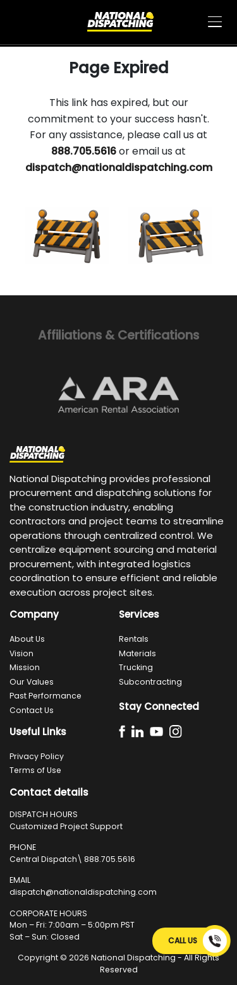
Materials (137, 653)
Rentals (134, 639)
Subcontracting (150, 681)
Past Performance (45, 695)
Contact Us (31, 710)
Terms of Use (35, 770)
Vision (21, 653)
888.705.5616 (109, 859)
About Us (27, 639)
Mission (24, 667)
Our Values (31, 681)
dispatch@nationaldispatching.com (83, 892)
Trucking (136, 667)
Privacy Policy (36, 756)
